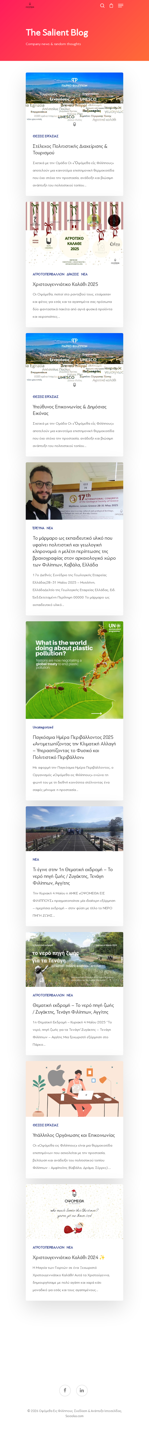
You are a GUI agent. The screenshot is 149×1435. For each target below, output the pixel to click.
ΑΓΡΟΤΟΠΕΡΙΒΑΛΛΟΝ (48, 274)
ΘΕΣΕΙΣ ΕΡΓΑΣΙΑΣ (45, 136)
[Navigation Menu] (120, 5)
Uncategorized (43, 727)
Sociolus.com (74, 1416)
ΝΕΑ (84, 274)
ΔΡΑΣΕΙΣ (73, 274)
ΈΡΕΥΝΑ (38, 528)
